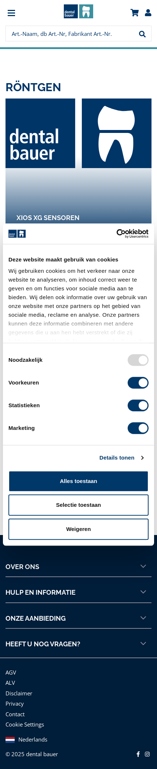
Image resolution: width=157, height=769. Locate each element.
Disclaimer (19, 693)
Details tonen (116, 457)
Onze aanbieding (76, 618)
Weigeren (78, 529)
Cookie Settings (25, 724)
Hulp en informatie (76, 592)
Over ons (76, 566)
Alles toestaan (78, 481)
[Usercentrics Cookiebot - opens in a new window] (116, 233)
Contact (15, 714)
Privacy (15, 703)
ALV (10, 682)
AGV (11, 672)
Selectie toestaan (78, 505)
